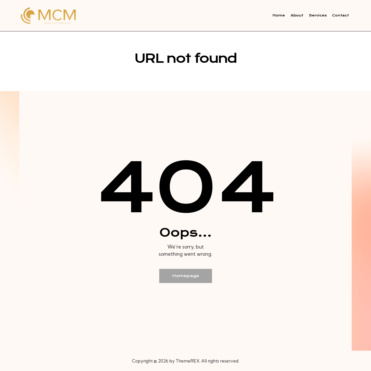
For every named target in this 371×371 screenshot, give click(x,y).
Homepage (185, 275)
